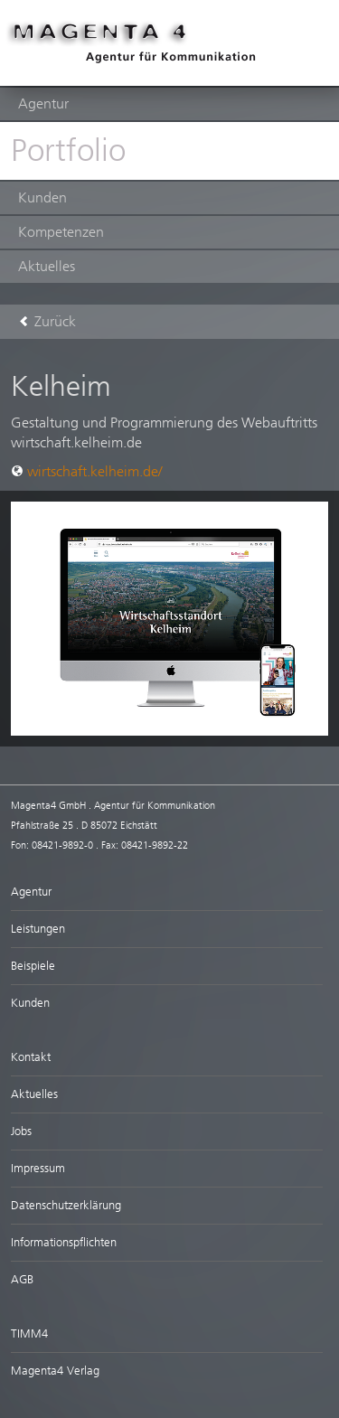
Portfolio (68, 150)
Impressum (38, 1168)
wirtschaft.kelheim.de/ (86, 471)
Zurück (47, 321)
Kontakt (31, 1057)
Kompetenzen (61, 231)
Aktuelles (46, 266)
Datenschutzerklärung (66, 1205)
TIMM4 (29, 1333)
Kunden (42, 197)
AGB (22, 1279)
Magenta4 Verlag (55, 1370)
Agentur (43, 103)
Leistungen (38, 928)
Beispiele (33, 965)
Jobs (21, 1131)
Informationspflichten (64, 1242)
